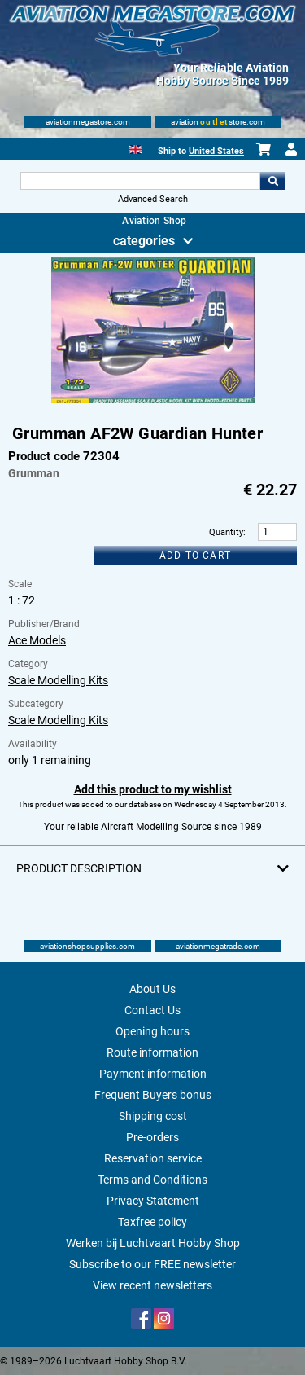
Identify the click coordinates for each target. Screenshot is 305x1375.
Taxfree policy (152, 1221)
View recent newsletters (152, 1285)
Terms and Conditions (152, 1179)
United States (216, 151)
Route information (152, 1052)
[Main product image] (153, 400)
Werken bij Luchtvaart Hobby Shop (153, 1243)
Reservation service (153, 1158)
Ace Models (37, 640)
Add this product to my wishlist (153, 789)
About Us (152, 988)
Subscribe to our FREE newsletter (152, 1264)
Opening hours (152, 1031)
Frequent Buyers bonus (152, 1094)
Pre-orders (152, 1137)
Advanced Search (153, 199)
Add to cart (195, 555)
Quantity (226, 532)
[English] (135, 148)
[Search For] (140, 181)
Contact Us (152, 1010)
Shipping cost (153, 1115)
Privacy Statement (153, 1200)
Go (272, 181)
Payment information (153, 1073)
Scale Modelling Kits (58, 680)
